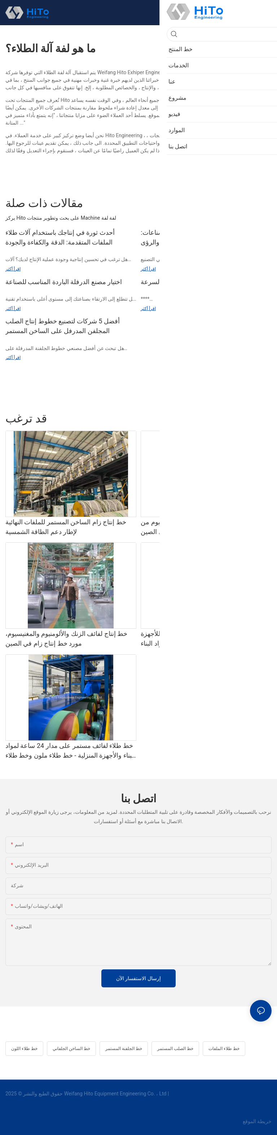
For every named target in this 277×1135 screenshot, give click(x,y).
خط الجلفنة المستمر (123, 1048)
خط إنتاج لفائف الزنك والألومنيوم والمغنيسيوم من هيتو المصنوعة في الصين (206, 526)
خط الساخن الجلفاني (71, 1048)
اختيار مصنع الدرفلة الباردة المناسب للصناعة (63, 282)
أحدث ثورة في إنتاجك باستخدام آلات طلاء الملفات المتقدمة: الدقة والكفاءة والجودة (60, 237)
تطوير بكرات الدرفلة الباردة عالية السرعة (196, 282)
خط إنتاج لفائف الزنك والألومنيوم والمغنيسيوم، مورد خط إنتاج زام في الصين (66, 638)
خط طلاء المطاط (221, 418)
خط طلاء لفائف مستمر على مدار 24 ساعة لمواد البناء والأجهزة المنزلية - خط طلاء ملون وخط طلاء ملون (70, 751)
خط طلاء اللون (24, 1048)
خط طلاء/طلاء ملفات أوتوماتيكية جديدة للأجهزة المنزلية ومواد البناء (203, 638)
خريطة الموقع (256, 1121)
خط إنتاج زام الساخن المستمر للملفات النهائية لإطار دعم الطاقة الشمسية (65, 526)
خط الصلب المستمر (175, 1048)
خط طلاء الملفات (223, 1048)
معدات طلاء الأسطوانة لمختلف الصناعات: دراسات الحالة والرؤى (196, 237)
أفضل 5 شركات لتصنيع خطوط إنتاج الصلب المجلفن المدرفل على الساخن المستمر (62, 326)
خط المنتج (257, 418)
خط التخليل (184, 418)
